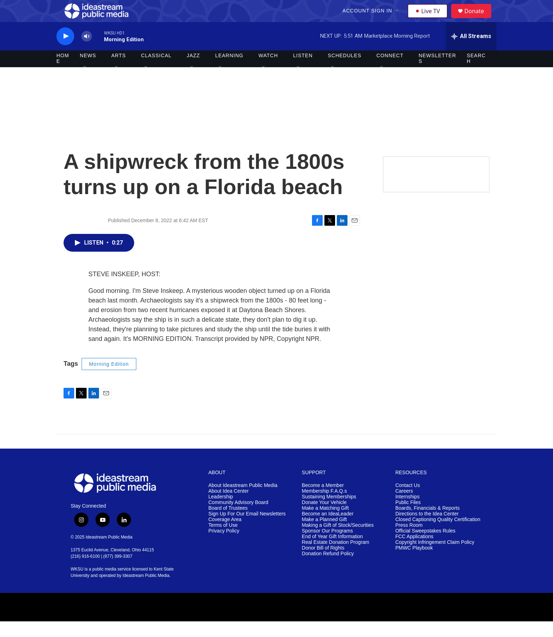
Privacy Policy (223, 546)
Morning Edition (109, 379)
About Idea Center (228, 506)
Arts (118, 71)
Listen (303, 71)
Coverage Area (224, 534)
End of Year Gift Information (332, 552)
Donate (478, 18)
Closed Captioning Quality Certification (438, 534)
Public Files (408, 518)
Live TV (429, 18)
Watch (268, 71)
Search (476, 74)
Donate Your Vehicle (324, 518)
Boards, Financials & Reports (427, 523)
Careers (404, 506)
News (88, 71)
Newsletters (437, 74)
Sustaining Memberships (329, 512)
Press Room (409, 540)
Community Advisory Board (238, 518)
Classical (156, 71)
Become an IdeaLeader (328, 529)
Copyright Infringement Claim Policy (435, 557)
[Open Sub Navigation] (398, 18)
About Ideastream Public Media (243, 501)
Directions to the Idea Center (427, 529)
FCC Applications (414, 552)
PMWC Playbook (414, 563)
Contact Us (407, 501)
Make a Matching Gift (325, 523)
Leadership (220, 512)
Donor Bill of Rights (323, 563)
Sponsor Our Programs (327, 546)
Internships (407, 512)
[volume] (87, 52)
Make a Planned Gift (324, 534)
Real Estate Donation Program (335, 557)
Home (62, 74)
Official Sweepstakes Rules (425, 546)
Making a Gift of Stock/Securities (337, 540)
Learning (229, 71)
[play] (65, 52)
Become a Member (323, 501)
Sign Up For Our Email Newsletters (247, 529)
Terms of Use (222, 540)
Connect (390, 71)
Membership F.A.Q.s (324, 506)
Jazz (193, 71)
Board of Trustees (228, 523)
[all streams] (471, 51)
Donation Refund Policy (328, 569)
